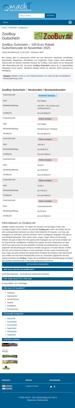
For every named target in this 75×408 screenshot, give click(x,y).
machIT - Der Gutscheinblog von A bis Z (41, 397)
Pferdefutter (12, 331)
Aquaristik (11, 318)
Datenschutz (43, 400)
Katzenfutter (12, 325)
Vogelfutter (11, 335)
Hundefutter (12, 322)
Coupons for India (32, 386)
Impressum (31, 400)
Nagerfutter (11, 328)
